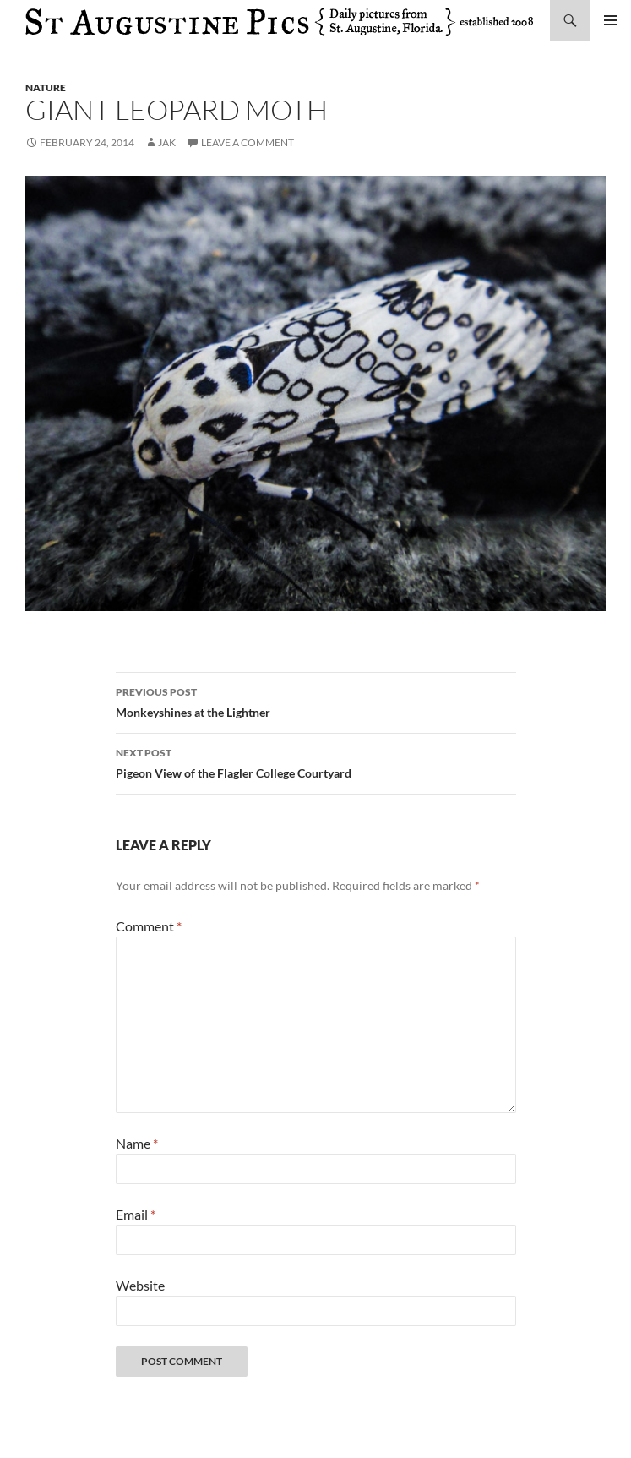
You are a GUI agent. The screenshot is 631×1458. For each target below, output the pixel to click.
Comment (149, 926)
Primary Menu (610, 20)
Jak (167, 142)
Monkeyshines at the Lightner (316, 700)
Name (137, 1143)
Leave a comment (247, 142)
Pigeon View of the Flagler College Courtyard (316, 761)
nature (45, 87)
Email (135, 1214)
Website (140, 1285)
